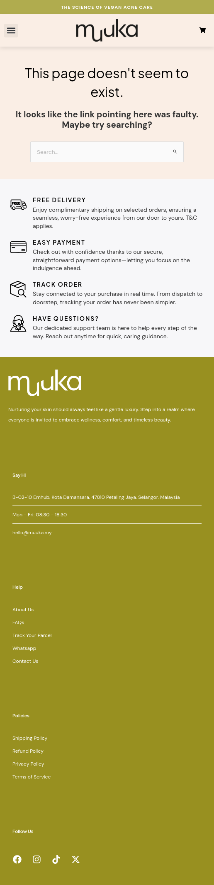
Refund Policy (28, 751)
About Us (23, 609)
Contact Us (25, 661)
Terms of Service (31, 776)
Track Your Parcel (31, 635)
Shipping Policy (29, 738)
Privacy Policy (28, 764)
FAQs (18, 622)
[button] (11, 30)
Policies (20, 715)
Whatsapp (24, 648)
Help (17, 587)
